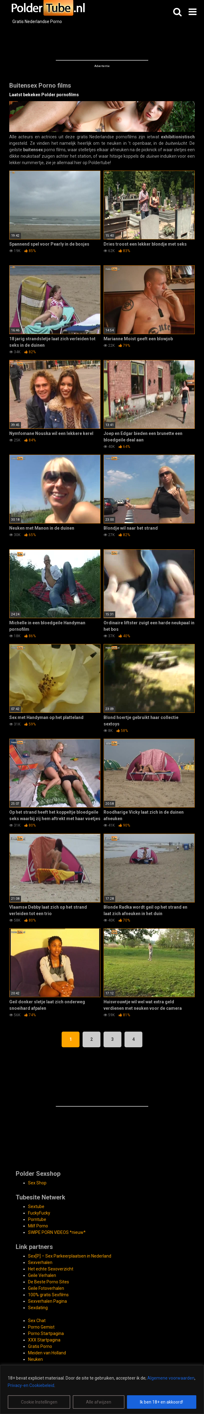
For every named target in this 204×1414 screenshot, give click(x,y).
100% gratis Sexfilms (48, 1294)
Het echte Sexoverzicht (50, 1268)
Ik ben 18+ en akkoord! (161, 1402)
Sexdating (38, 1307)
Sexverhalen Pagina (47, 1301)
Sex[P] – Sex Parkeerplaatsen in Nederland (69, 1256)
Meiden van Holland (47, 1352)
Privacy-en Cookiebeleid (31, 1385)
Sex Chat (37, 1320)
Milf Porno (38, 1225)
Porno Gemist (41, 1327)
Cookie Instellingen (39, 1402)
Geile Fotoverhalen (46, 1288)
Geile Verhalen (42, 1275)
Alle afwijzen (98, 1402)
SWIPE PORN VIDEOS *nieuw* (57, 1232)
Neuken (35, 1359)
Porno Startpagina (46, 1333)
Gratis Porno (40, 1346)
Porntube (37, 1219)
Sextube (36, 1206)
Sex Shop (37, 1182)
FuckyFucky (39, 1213)
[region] (102, 1389)
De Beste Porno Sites (48, 1281)
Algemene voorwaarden (170, 1378)
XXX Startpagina (44, 1339)
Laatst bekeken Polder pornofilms (44, 94)
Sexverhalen (40, 1262)
